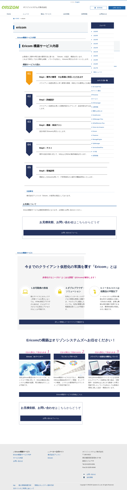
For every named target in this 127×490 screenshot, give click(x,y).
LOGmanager (96, 103)
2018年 (95, 64)
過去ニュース (97, 72)
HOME (17, 18)
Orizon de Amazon (98, 127)
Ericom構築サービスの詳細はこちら (69, 394)
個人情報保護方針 (25, 485)
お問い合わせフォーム (69, 233)
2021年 (95, 52)
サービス (95, 99)
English (77, 2)
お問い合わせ (117, 8)
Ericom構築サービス (25, 253)
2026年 (95, 31)
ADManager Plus (97, 119)
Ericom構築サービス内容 (26, 37)
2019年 (95, 60)
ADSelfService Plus (98, 123)
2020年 (95, 56)
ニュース (26, 14)
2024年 (95, 39)
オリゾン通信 (96, 91)
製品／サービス (46, 14)
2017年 (95, 68)
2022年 (95, 48)
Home (9, 14)
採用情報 (98, 8)
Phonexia (95, 95)
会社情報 (66, 14)
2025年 (95, 35)
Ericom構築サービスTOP (22, 455)
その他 (94, 151)
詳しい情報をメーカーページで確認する (69, 322)
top (14, 485)
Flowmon (95, 135)
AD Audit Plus (96, 86)
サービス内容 (18, 458)
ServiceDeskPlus (97, 147)
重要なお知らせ (97, 111)
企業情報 (95, 107)
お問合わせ (103, 14)
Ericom (94, 131)
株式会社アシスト (54, 455)
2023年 (95, 43)
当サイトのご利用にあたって (23, 488)
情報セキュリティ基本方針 (44, 485)
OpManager (96, 143)
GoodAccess (96, 115)
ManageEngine (97, 139)
